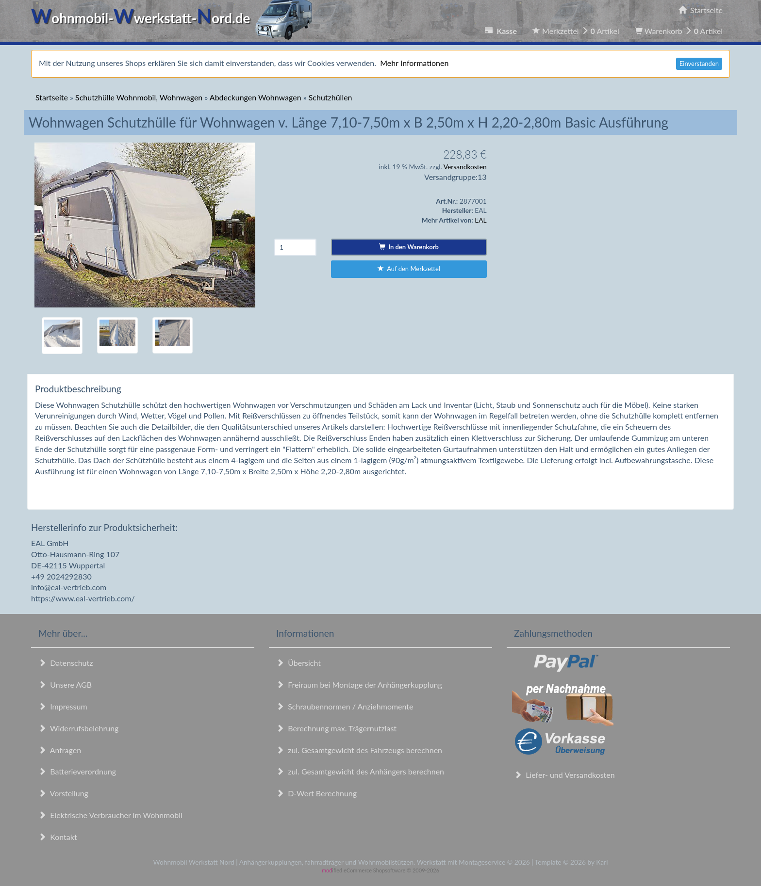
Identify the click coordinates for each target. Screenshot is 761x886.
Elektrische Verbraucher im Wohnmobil (110, 815)
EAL (480, 220)
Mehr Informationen (414, 62)
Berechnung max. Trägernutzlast (336, 728)
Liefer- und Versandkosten (564, 774)
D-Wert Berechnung (316, 793)
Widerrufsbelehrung (78, 728)
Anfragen (59, 750)
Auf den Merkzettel (409, 269)
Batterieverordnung (77, 771)
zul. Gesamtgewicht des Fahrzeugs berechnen (359, 750)
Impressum (62, 706)
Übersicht (298, 662)
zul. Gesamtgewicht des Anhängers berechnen (360, 771)
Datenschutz (65, 662)
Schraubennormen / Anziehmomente (345, 706)
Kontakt (57, 836)
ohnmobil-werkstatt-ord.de (174, 18)
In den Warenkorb (409, 247)
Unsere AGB (65, 684)
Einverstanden (699, 63)
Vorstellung (63, 793)
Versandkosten (465, 166)
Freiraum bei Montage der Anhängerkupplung (359, 684)
